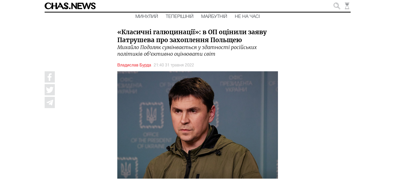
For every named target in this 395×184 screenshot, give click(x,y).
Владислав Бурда (134, 65)
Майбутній (214, 17)
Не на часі (247, 17)
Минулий (146, 17)
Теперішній (180, 17)
